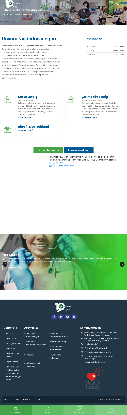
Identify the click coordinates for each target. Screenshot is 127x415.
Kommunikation (90, 327)
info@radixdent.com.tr (61, 165)
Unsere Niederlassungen (20, 14)
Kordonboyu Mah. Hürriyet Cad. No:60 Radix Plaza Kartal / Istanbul (82, 156)
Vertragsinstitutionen (15, 343)
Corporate (10, 327)
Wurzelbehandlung (57, 341)
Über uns (9, 333)
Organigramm (12, 362)
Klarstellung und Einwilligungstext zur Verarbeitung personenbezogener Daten (14, 373)
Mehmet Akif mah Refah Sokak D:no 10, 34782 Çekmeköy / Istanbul (82, 159)
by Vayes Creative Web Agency (110, 399)
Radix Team (11, 338)
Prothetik (30, 355)
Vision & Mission (12, 348)
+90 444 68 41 (57, 162)
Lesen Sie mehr (26, 117)
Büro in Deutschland (33, 127)
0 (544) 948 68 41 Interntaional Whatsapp (96, 357)
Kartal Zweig (27, 97)
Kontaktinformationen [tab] (48, 150)
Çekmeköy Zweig (95, 97)
